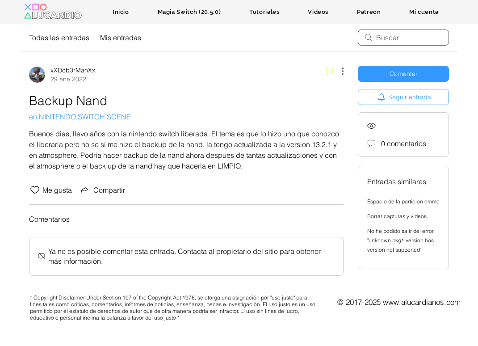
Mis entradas (120, 37)
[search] (403, 38)
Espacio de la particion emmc (403, 201)
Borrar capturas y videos (397, 216)
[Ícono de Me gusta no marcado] (35, 190)
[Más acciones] (338, 71)
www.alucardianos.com (422, 302)
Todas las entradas (59, 37)
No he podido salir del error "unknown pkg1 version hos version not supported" (400, 240)
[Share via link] (102, 190)
